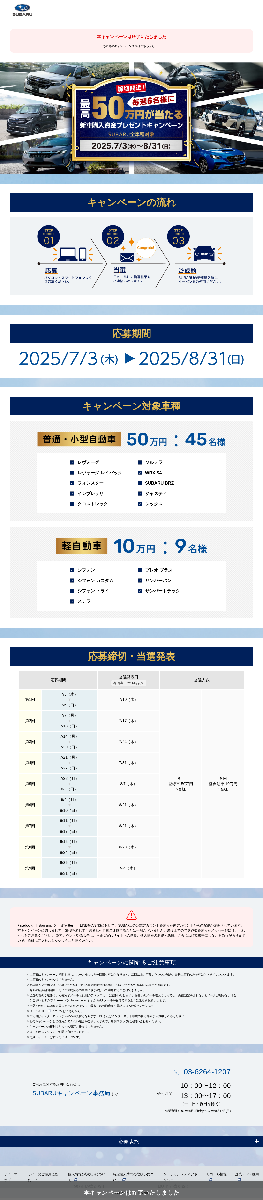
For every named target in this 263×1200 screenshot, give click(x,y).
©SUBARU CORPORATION (131, 1194)
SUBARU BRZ (159, 483)
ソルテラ (154, 462)
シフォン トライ (93, 591)
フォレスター (90, 483)
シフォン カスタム (95, 580)
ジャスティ (156, 493)
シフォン (86, 570)
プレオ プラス (159, 570)
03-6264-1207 (205, 1072)
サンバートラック (162, 591)
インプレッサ (90, 493)
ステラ (83, 601)
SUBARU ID (37, 1011)
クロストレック (92, 504)
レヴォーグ (88, 462)
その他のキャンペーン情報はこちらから (129, 46)
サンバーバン (158, 580)
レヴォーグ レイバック (99, 472)
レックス (154, 504)
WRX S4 (153, 472)
